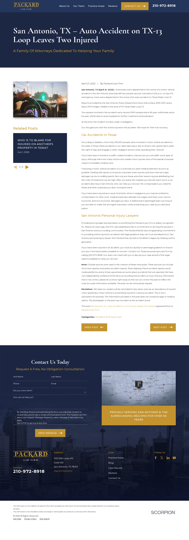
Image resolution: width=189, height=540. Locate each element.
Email (53, 384)
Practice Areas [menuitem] (96, 6)
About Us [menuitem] (64, 6)
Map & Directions (63, 471)
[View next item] (27, 167)
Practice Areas (116, 457)
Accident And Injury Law (108, 317)
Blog (111, 463)
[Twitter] (161, 457)
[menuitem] (17, 519)
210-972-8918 (164, 6)
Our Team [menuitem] (79, 6)
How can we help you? (23, 397)
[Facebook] (155, 457)
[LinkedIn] (168, 457)
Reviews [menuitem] (112, 6)
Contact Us (114, 478)
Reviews (112, 473)
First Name (18, 377)
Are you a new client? (22, 391)
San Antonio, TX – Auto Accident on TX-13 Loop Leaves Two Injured (123, 306)
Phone (16, 384)
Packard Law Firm (90, 310)
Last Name (56, 377)
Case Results (115, 468)
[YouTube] (174, 457)
